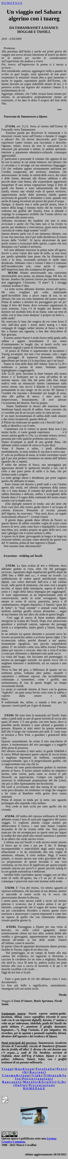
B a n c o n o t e (11, 1081)
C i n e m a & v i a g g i (16, 1075)
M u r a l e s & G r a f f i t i (39, 1081)
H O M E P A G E (11, 3)
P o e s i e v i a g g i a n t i (37, 1078)
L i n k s (37, 1075)
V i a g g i (7, 1068)
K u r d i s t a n (24, 1068)
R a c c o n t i (38, 1072)
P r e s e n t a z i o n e (42, 1085)
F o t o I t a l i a (45, 1068)
